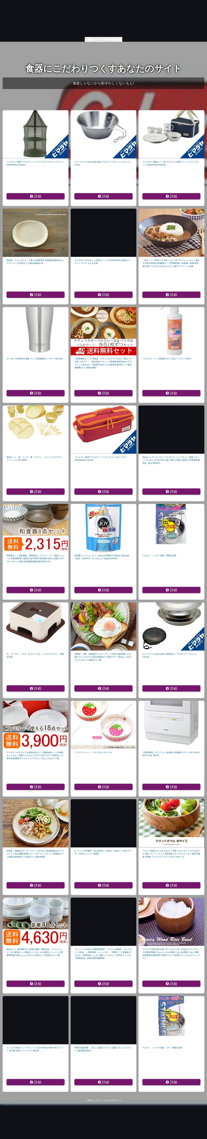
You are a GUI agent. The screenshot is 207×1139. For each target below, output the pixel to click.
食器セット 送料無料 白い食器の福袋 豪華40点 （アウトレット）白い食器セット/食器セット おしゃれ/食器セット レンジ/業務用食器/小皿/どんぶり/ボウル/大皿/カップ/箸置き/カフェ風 (35, 952)
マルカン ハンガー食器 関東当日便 (159, 555)
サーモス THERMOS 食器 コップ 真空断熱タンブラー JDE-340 (35, 359)
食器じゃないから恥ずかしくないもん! (103, 83)
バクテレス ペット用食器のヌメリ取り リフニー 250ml (166, 359)
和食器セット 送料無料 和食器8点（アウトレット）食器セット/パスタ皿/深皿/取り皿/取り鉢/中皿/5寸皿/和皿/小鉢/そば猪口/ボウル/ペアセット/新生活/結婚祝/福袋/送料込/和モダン (35, 558)
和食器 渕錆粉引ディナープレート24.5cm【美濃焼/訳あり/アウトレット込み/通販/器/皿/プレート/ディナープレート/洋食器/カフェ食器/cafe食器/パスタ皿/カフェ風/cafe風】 (35, 854)
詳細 (35, 196)
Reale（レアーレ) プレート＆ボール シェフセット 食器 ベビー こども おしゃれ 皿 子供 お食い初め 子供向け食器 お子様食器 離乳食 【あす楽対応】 (171, 460)
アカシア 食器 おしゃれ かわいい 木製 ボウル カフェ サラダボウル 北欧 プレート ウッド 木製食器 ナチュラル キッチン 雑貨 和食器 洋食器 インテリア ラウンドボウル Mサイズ (171, 854)
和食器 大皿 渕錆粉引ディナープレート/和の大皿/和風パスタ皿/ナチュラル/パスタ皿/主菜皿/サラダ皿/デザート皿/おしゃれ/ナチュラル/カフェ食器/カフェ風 (103, 657)
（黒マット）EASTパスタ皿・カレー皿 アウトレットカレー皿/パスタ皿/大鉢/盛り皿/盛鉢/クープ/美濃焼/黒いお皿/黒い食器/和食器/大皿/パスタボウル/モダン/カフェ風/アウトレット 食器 (171, 263)
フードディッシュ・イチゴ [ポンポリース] (93, 752)
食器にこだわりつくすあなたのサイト (103, 68)
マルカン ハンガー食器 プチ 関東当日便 (162, 1048)
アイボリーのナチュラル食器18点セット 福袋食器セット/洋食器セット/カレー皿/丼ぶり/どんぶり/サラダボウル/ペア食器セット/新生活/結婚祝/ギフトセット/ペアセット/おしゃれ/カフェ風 (35, 755)
